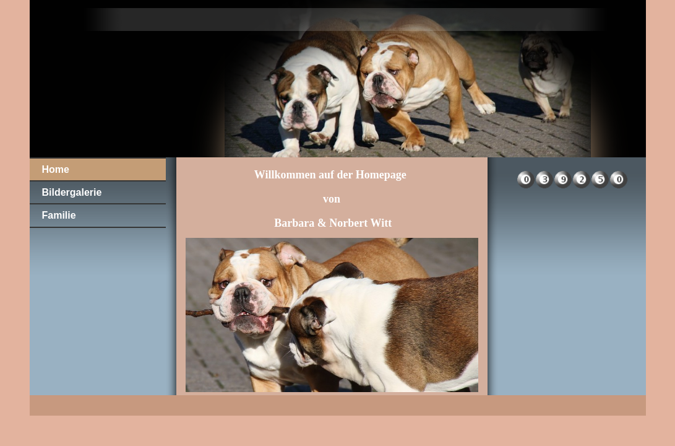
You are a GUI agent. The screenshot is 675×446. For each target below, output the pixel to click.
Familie (59, 215)
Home (55, 169)
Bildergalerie (72, 192)
